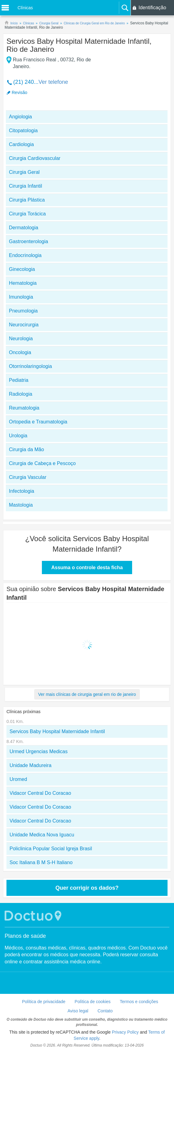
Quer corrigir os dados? (87, 888)
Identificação (152, 7)
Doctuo (34, 916)
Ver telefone (53, 82)
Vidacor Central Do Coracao (40, 793)
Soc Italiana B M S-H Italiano (41, 862)
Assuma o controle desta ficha (87, 567)
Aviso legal (77, 1010)
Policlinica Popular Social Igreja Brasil (51, 848)
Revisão (19, 92)
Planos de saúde (25, 936)
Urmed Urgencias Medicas (39, 751)
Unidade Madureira (30, 765)
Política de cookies (93, 1001)
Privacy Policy (125, 1032)
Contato (105, 1010)
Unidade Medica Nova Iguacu (42, 834)
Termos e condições (139, 1001)
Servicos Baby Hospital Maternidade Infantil (57, 731)
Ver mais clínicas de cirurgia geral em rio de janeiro (87, 694)
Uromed (18, 779)
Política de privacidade (43, 1001)
